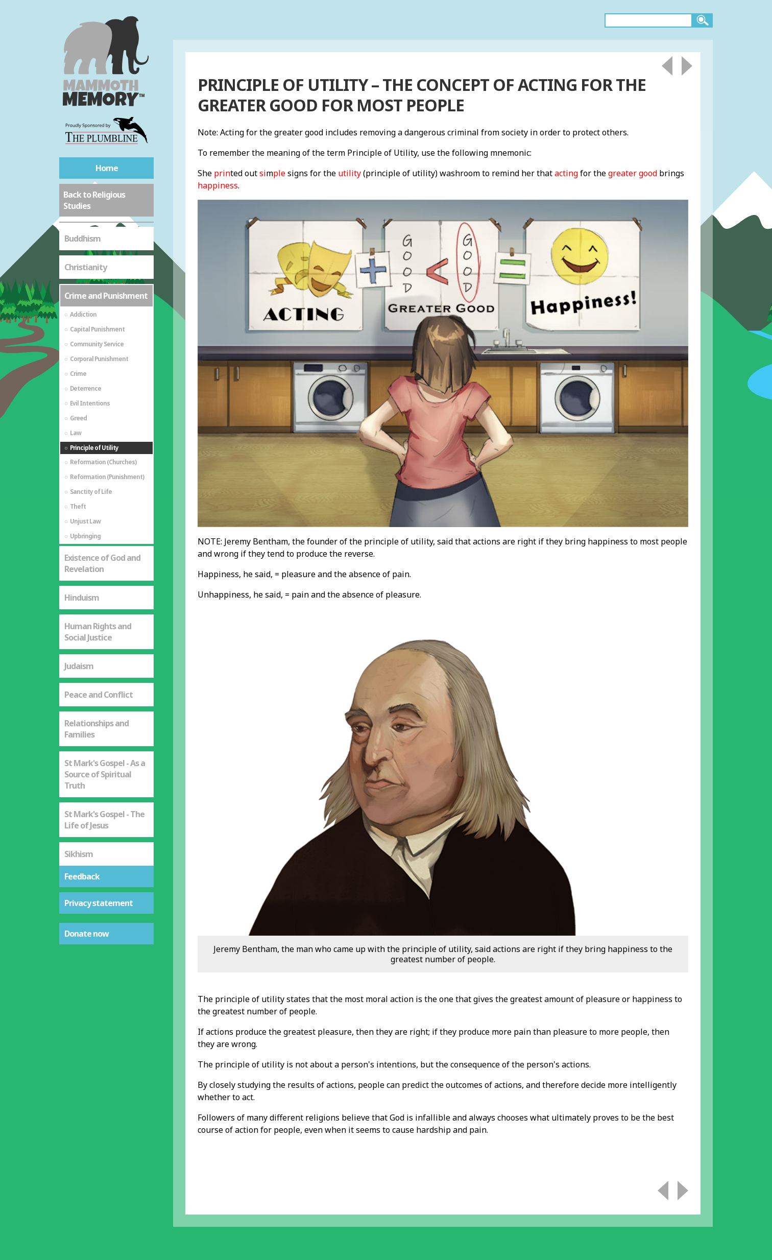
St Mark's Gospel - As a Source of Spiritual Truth (104, 774)
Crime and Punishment (106, 295)
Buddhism (82, 238)
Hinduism (81, 597)
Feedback (82, 876)
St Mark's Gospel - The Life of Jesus (104, 820)
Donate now (86, 933)
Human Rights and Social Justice (97, 632)
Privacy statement (98, 903)
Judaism (78, 666)
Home (106, 168)
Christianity (85, 267)
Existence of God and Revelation (102, 563)
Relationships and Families (96, 729)
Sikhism (78, 854)
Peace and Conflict (98, 694)
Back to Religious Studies (94, 200)
